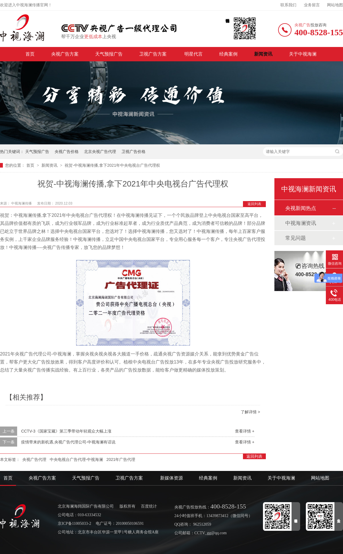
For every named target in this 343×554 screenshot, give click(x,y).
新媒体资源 (171, 478)
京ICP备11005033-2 (74, 523)
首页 (30, 54)
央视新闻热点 (300, 208)
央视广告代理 (34, 459)
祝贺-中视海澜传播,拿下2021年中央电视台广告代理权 (112, 165)
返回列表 (254, 204)
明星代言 (193, 54)
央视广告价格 (67, 151)
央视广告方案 (65, 54)
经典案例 (228, 54)
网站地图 (335, 5)
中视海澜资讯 (300, 223)
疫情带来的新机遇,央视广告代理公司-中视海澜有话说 (68, 442)
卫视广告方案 (153, 54)
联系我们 (288, 5)
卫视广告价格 (133, 151)
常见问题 (295, 238)
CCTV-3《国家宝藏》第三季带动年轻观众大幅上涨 (66, 431)
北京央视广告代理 (100, 151)
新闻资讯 (263, 54)
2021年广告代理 (120, 459)
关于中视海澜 (302, 54)
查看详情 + (244, 431)
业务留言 (312, 5)
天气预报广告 (109, 54)
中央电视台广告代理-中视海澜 (76, 459)
